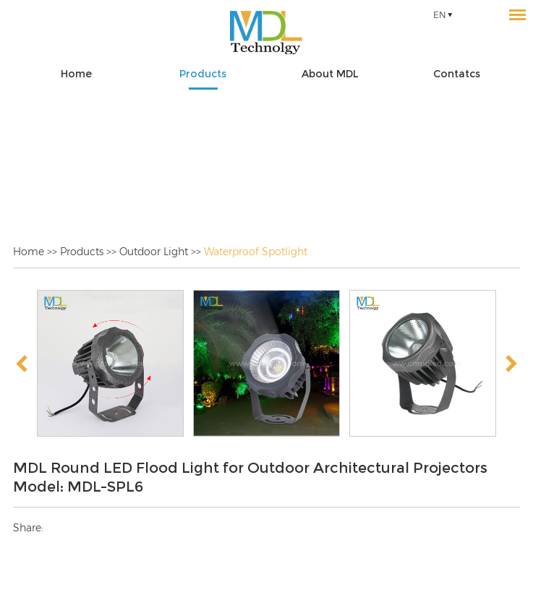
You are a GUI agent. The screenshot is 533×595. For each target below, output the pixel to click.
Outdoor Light (153, 251)
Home (76, 73)
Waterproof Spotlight (255, 251)
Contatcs (456, 73)
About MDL (330, 73)
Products (202, 73)
